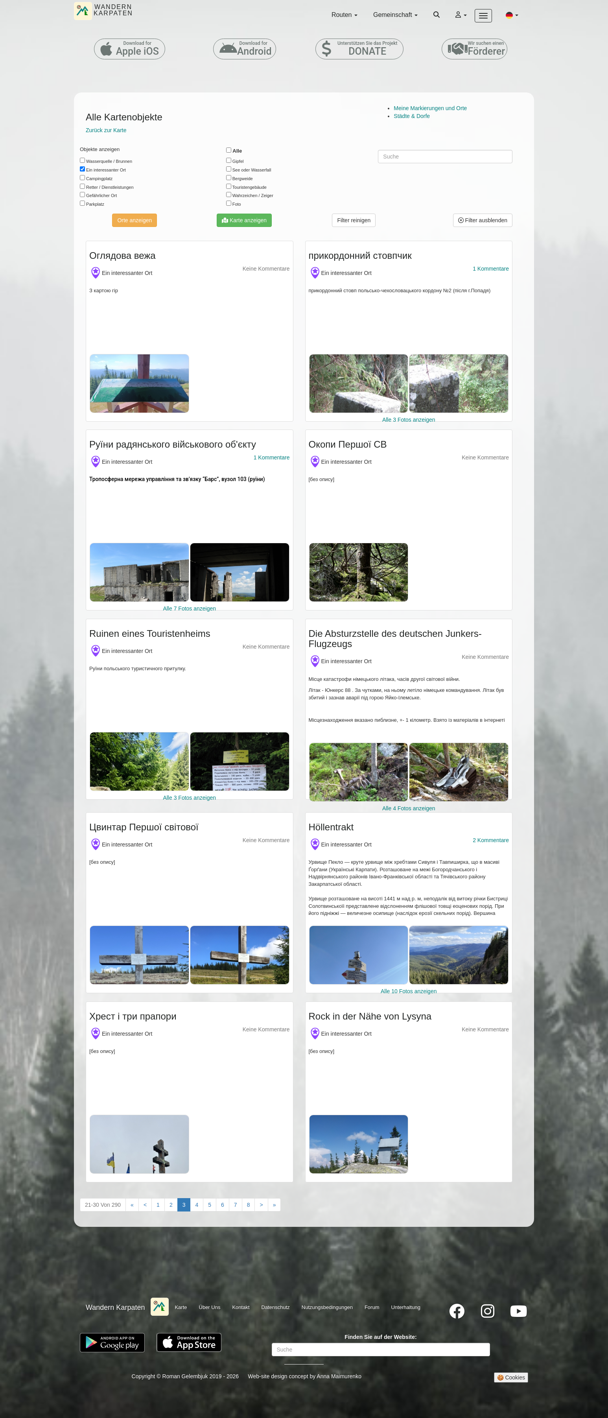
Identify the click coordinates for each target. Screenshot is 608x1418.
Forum (372, 1307)
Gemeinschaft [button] (395, 14)
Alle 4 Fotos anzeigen (408, 808)
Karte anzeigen (244, 220)
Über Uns (210, 1307)
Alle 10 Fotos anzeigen (409, 991)
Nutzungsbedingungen (327, 1307)
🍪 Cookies (511, 1377)
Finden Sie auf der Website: (380, 1337)
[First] (132, 1204)
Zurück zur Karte (106, 130)
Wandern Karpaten (115, 1307)
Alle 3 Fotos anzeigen (408, 420)
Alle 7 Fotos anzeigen (189, 608)
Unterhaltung (405, 1307)
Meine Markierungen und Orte (430, 108)
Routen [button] (344, 14)
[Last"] (274, 1204)
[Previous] (145, 1204)
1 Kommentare (491, 269)
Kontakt (240, 1307)
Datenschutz (276, 1307)
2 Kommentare (491, 840)
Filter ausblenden (482, 220)
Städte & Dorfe (412, 116)
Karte (181, 1307)
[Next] (261, 1204)
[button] (512, 15)
